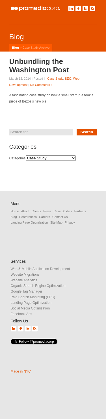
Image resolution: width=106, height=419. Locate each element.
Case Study (55, 78)
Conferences (28, 217)
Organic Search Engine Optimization (38, 286)
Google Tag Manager (26, 291)
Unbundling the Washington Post (39, 65)
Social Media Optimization (30, 308)
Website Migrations (25, 275)
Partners (80, 211)
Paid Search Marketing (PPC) (33, 297)
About (25, 211)
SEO (68, 78)
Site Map (56, 222)
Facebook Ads (21, 314)
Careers (44, 217)
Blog (15, 47)
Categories (17, 158)
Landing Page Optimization (29, 222)
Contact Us (60, 217)
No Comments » (41, 84)
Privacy (70, 222)
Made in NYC (21, 371)
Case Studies (62, 211)
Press (47, 211)
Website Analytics (24, 280)
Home (15, 211)
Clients (36, 211)
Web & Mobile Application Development (40, 269)
